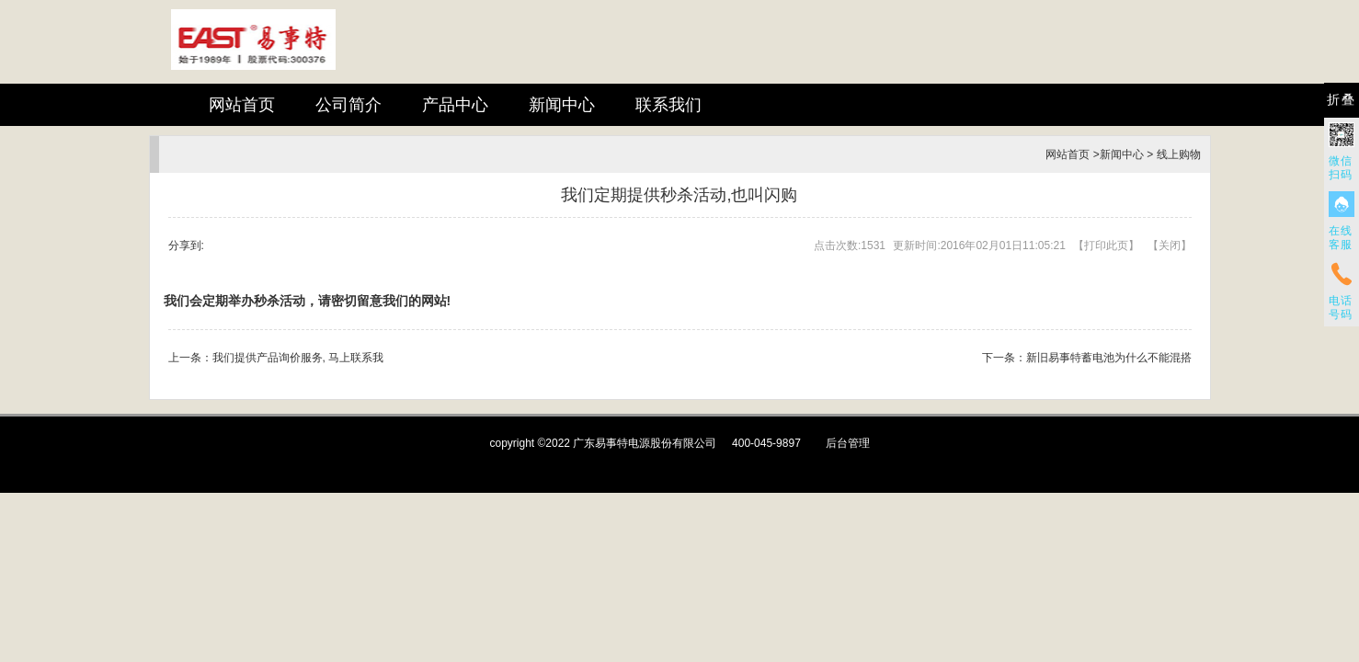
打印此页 (1106, 245)
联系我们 (668, 105)
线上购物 (1179, 154)
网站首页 (242, 105)
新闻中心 (562, 105)
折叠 (1341, 100)
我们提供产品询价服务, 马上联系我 (298, 357)
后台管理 (848, 443)
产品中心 (455, 105)
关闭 (1170, 245)
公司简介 (348, 105)
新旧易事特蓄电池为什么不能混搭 (1109, 357)
